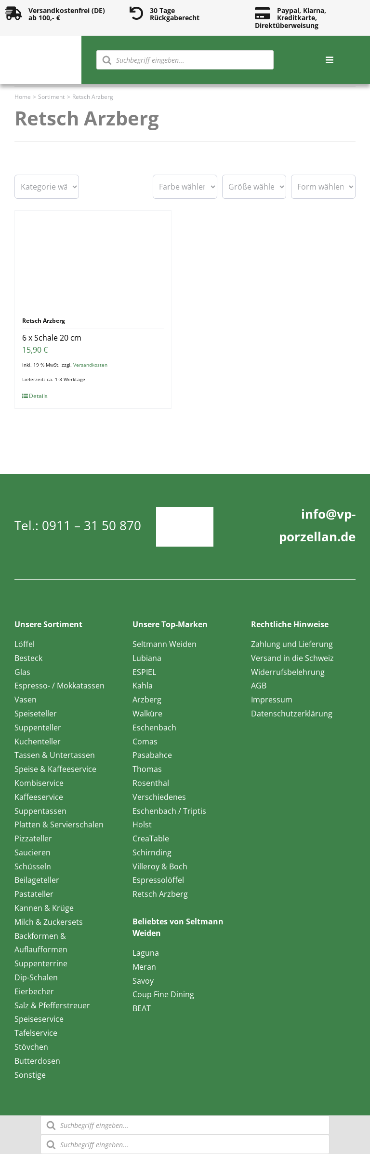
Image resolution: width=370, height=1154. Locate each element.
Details (38, 396)
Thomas (147, 769)
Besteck (28, 658)
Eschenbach (154, 727)
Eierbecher (34, 991)
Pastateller (33, 894)
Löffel (24, 644)
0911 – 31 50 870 (91, 525)
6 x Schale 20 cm (51, 337)
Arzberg (146, 699)
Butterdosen (37, 1061)
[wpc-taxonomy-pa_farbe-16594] (185, 187)
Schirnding (152, 852)
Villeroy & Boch (159, 866)
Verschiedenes (159, 797)
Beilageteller (36, 880)
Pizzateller (33, 838)
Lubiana (146, 658)
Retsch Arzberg (160, 894)
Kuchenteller (37, 741)
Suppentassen (40, 811)
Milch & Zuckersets (48, 922)
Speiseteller (35, 713)
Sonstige (30, 1075)
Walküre (147, 713)
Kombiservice (39, 783)
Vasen (25, 699)
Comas (145, 741)
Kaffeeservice (38, 797)
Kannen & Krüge (44, 908)
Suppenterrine (40, 963)
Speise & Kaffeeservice (55, 769)
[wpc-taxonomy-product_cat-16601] (46, 187)
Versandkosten (90, 364)
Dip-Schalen (36, 977)
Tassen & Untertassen (54, 755)
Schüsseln (32, 866)
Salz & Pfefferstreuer (52, 1005)
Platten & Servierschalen (59, 824)
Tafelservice (35, 1033)
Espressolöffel (158, 880)
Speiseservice (39, 1019)
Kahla (142, 685)
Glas (22, 672)
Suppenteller (37, 727)
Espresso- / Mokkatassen (59, 685)
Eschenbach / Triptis (169, 811)
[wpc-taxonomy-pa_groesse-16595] (254, 187)
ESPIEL (144, 672)
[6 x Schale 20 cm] (93, 259)
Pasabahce (152, 755)
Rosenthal (150, 783)
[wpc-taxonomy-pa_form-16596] (323, 187)
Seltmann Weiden (164, 644)
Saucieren (32, 852)
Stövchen (31, 1047)
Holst (142, 824)
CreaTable (150, 838)
